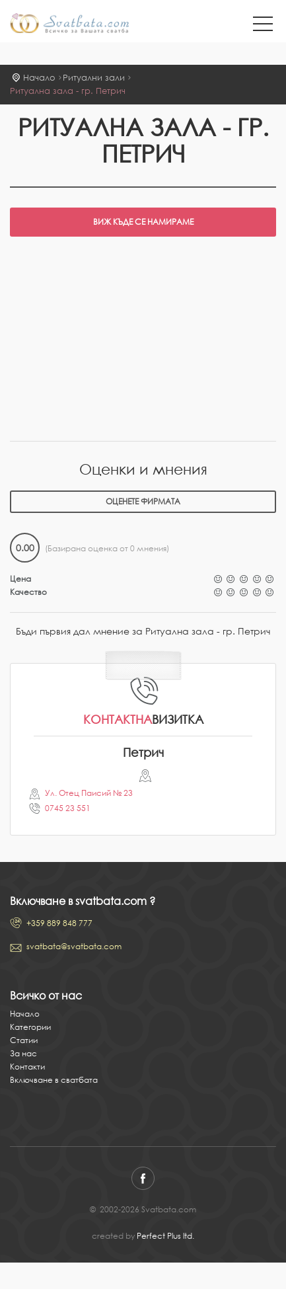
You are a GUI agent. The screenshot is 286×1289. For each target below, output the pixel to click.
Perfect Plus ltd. (165, 1235)
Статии (24, 1040)
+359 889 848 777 (59, 923)
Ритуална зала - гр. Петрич (67, 91)
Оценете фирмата (143, 501)
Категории (30, 1027)
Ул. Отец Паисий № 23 (89, 793)
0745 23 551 (67, 808)
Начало (39, 77)
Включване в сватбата (54, 1079)
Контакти (27, 1066)
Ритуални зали (94, 77)
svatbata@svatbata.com (74, 946)
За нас (23, 1053)
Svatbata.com (69, 24)
